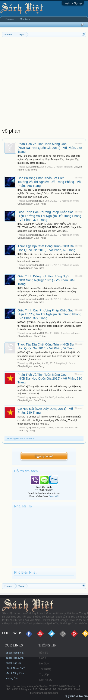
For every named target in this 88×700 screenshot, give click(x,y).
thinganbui (34, 363)
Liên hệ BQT (46, 679)
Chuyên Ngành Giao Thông (32, 203)
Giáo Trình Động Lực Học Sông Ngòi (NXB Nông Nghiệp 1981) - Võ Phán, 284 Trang (46, 280)
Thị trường (45, 668)
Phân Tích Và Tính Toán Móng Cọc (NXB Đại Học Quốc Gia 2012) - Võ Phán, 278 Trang (50, 147)
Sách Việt (54, 496)
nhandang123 (36, 200)
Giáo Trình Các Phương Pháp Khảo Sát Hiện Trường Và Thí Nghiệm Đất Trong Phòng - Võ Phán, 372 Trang (49, 314)
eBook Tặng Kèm (15, 673)
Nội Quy (44, 663)
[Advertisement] (44, 83)
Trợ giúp (44, 674)
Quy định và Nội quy (76, 696)
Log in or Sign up (73, 3)
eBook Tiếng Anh (14, 658)
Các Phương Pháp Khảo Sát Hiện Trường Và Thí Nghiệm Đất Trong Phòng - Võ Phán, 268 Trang (49, 181)
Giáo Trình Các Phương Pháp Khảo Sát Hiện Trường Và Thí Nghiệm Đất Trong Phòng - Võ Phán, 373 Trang (49, 215)
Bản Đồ (43, 652)
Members (25, 19)
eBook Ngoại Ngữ (15, 668)
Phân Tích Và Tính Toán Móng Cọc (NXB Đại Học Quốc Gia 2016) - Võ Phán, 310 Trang (50, 378)
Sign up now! (44, 456)
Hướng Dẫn (12, 678)
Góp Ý (43, 658)
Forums (9, 19)
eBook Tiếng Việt (14, 652)
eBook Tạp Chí (13, 663)
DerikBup (34, 166)
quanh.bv (34, 397)
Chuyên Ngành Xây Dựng (31, 268)
